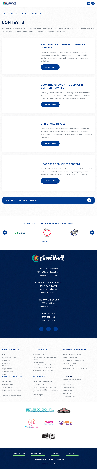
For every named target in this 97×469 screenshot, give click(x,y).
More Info (50, 67)
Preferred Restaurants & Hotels (43, 368)
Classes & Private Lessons (72, 354)
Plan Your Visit (40, 350)
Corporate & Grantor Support (12, 390)
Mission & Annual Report (72, 379)
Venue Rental (39, 377)
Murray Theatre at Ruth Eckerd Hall (45, 365)
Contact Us (67, 393)
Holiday (4, 374)
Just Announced (7, 371)
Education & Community (74, 350)
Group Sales (6, 363)
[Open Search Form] (93, 3)
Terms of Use (19, 453)
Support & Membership (13, 377)
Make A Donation (7, 384)
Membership (6, 381)
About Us (14, 13)
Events (4, 354)
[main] (48, 108)
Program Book (7, 369)
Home (4, 13)
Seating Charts (7, 360)
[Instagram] (56, 329)
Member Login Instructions (11, 396)
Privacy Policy (38, 453)
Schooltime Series (69, 363)
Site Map (55, 453)
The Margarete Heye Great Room (43, 381)
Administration (68, 387)
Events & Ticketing (11, 350)
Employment (67, 390)
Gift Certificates (7, 366)
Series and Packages (9, 357)
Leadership (67, 385)
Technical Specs (38, 395)
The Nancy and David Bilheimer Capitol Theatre (46, 358)
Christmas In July (53, 123)
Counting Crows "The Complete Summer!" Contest (62, 86)
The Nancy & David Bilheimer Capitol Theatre (45, 391)
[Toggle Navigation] (88, 3)
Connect (25, 13)
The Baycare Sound (39, 362)
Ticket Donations (69, 396)
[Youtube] (48, 329)
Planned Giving (7, 387)
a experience (48, 464)
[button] (5, 232)
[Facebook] (41, 329)
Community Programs (71, 366)
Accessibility (72, 453)
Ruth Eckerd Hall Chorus (71, 357)
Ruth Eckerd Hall (38, 354)
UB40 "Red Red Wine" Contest (60, 164)
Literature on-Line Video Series (73, 360)
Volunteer (5, 393)
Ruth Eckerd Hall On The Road (43, 371)
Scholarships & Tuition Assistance (75, 369)
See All (45, 241)
